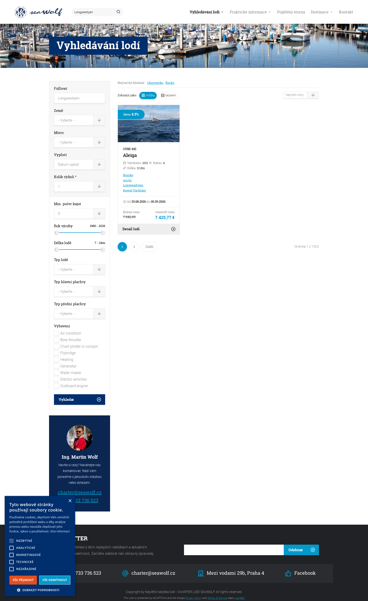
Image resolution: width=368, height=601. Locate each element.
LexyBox (240, 592)
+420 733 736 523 (79, 494)
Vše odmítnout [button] (54, 580)
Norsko (128, 175)
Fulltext (60, 88)
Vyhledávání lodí (207, 12)
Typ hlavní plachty (70, 277)
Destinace (322, 12)
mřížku (150, 95)
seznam (170, 95)
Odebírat (295, 544)
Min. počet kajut (67, 201)
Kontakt (346, 12)
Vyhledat (66, 393)
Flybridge (65, 347)
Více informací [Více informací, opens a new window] (60, 531)
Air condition (67, 327)
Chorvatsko (155, 83)
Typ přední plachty (70, 299)
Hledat (119, 12)
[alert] (40, 546)
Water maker (67, 367)
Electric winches (70, 373)
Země (58, 110)
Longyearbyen (133, 185)
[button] (39, 590)
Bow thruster (67, 334)
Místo (59, 131)
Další (149, 246)
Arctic (127, 180)
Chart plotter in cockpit (76, 340)
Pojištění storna (291, 12)
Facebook (300, 568)
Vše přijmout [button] (23, 580)
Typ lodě (61, 256)
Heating (63, 353)
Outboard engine (71, 380)
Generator (65, 360)
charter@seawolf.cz (80, 486)
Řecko (169, 83)
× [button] (70, 501)
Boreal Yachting (134, 190)
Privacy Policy (194, 592)
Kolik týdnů (65, 174)
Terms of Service (217, 592)
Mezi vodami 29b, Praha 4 (230, 568)
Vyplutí (60, 153)
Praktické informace (251, 12)
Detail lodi (131, 228)
